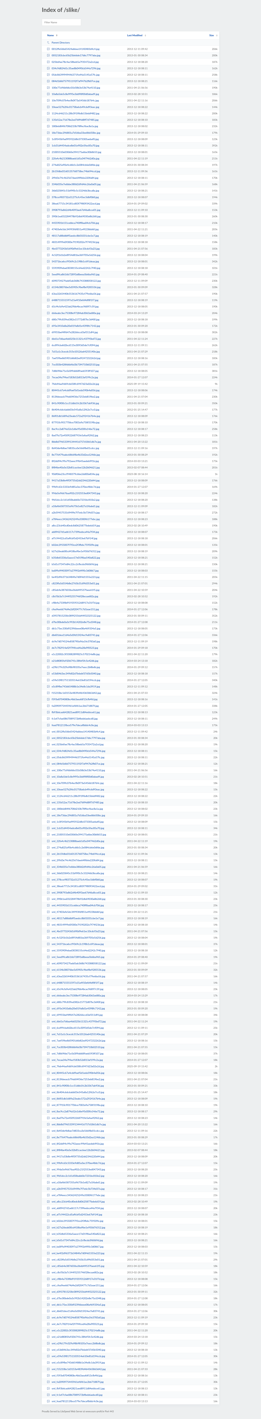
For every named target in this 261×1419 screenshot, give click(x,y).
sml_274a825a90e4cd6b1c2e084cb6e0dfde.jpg (75, 847)
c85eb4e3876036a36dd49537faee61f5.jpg (73, 589)
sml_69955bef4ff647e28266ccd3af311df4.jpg (75, 1014)
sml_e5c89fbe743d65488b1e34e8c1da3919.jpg (76, 1362)
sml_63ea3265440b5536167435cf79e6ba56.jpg (76, 976)
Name (50, 35)
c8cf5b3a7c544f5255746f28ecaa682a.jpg (72, 596)
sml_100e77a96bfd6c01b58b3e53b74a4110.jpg (76, 770)
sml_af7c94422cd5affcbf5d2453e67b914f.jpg (74, 1214)
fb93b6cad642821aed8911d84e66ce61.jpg (73, 712)
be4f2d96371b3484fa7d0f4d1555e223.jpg (73, 576)
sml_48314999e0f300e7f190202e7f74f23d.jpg (75, 924)
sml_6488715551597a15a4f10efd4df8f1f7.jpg (75, 982)
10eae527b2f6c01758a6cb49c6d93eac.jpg (73, 106)
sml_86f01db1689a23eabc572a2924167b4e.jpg (76, 1098)
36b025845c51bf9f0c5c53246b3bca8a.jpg (73, 190)
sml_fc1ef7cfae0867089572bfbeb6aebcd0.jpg (74, 1394)
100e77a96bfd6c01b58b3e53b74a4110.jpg (73, 87)
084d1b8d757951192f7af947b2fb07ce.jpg (73, 81)
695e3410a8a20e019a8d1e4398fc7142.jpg (73, 325)
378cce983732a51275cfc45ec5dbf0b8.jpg (73, 197)
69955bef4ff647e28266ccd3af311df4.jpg (72, 332)
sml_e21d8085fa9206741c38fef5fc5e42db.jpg (75, 1336)
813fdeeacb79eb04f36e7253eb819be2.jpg (73, 396)
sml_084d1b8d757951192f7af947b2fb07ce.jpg (75, 763)
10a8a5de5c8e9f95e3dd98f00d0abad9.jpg (73, 93)
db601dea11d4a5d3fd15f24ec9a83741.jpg (73, 634)
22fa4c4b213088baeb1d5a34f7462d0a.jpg (73, 158)
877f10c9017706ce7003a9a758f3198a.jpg (73, 422)
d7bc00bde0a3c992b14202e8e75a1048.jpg (73, 622)
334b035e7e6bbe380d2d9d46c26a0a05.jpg (74, 184)
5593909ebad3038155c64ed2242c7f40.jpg (73, 267)
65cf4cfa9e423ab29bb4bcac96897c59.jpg (73, 306)
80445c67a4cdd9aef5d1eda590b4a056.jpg (73, 390)
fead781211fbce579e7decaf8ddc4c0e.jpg (72, 725)
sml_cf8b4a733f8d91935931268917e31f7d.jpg (75, 1278)
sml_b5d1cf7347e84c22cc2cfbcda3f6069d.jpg (75, 1240)
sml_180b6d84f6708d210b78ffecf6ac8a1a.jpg (75, 808)
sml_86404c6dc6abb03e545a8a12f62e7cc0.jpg (75, 1092)
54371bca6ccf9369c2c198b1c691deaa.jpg (73, 261)
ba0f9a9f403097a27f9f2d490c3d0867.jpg (73, 570)
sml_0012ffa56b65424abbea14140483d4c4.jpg (75, 731)
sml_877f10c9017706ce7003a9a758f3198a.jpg (75, 1104)
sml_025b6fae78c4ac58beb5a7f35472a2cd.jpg (75, 744)
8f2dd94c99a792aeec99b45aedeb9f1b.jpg (73, 461)
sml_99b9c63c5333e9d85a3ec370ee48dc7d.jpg (76, 1162)
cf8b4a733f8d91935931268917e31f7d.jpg (73, 602)
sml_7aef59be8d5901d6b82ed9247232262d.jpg (76, 1040)
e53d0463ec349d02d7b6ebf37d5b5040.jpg (73, 673)
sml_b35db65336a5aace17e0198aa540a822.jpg (76, 1233)
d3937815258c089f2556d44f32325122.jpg (73, 615)
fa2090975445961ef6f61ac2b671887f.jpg (73, 705)
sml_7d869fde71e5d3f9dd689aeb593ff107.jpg (75, 1053)
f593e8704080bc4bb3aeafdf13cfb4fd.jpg (72, 699)
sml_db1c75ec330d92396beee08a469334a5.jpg (76, 1304)
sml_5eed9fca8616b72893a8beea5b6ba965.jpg (75, 956)
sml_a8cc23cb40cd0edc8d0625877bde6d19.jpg (76, 1201)
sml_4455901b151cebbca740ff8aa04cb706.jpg (75, 905)
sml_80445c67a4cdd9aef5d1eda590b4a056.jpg (75, 1072)
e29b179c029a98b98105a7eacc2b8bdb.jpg (73, 667)
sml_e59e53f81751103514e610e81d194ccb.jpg (76, 1356)
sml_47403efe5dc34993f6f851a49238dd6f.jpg (75, 911)
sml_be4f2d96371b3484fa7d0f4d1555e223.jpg (75, 1253)
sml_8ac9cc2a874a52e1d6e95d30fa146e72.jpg (75, 1111)
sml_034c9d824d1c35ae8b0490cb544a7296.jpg (76, 750)
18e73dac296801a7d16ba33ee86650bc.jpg (73, 132)
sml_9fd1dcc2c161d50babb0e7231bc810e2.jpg (75, 1175)
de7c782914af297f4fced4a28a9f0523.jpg (72, 647)
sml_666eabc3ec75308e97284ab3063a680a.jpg (76, 995)
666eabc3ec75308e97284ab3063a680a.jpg (73, 313)
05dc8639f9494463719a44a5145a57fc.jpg (73, 74)
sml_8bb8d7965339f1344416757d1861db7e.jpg (76, 1124)
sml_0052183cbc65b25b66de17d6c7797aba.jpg (76, 737)
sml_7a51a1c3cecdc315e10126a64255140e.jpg (76, 1034)
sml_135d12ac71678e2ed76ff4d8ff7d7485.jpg (75, 802)
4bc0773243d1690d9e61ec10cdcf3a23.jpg (73, 248)
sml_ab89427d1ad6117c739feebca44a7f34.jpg (75, 1208)
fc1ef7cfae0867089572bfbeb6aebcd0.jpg (72, 718)
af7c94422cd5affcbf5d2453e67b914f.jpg (72, 538)
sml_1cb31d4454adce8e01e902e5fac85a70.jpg (75, 828)
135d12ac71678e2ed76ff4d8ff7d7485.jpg (73, 119)
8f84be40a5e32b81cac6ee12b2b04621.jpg (73, 467)
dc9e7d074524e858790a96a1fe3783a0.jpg (73, 641)
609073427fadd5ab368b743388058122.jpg (74, 280)
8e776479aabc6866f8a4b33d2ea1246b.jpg (73, 454)
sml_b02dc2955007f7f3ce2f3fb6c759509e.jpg (75, 1220)
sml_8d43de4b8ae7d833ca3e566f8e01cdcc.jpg (75, 1130)
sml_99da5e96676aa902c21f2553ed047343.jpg (76, 1169)
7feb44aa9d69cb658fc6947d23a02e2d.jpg (73, 383)
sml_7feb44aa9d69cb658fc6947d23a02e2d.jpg (75, 1066)
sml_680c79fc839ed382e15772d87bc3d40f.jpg (75, 1002)
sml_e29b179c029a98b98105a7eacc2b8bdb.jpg (76, 1343)
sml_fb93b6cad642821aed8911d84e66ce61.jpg (76, 1388)
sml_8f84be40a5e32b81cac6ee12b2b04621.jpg (76, 1150)
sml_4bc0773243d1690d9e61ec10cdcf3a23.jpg (75, 931)
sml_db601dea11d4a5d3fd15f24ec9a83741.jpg (75, 1311)
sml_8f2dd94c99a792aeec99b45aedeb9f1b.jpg (75, 1143)
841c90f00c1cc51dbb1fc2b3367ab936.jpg (73, 403)
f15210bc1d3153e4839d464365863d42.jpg (74, 692)
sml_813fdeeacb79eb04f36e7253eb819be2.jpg (75, 1079)
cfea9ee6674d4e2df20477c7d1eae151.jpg (73, 609)
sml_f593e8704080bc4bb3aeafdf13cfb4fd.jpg (74, 1375)
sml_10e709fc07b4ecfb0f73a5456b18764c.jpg (75, 782)
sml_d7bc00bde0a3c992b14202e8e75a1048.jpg (76, 1298)
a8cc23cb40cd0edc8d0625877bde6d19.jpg (73, 525)
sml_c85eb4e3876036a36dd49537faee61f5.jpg (75, 1265)
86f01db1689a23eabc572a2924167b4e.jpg (73, 415)
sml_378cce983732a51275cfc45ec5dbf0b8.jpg (75, 879)
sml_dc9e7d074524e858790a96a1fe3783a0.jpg (76, 1317)
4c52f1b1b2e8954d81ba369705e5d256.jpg (73, 254)
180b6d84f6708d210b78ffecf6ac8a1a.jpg (72, 126)
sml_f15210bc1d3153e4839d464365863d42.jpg (76, 1369)
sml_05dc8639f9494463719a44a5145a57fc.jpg (75, 757)
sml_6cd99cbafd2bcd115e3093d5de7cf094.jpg (75, 1027)
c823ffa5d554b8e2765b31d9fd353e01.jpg (73, 583)
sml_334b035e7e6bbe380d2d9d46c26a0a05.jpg (76, 866)
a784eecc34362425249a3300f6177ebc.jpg (73, 519)
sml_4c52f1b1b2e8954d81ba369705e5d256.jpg (76, 937)
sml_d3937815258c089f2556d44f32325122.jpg (76, 1291)
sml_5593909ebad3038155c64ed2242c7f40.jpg (76, 950)
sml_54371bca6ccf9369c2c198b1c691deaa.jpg (75, 943)
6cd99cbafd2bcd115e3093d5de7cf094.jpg (73, 345)
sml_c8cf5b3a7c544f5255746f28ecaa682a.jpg (75, 1272)
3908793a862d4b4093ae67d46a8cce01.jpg (73, 209)
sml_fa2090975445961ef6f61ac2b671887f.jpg (75, 1381)
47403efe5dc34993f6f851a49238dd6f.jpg (73, 229)
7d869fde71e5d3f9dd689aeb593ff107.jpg (73, 370)
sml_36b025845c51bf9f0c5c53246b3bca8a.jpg (75, 873)
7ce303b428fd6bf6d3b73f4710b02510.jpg (73, 364)
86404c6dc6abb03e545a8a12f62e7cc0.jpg (73, 409)
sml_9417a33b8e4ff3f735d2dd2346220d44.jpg (75, 1156)
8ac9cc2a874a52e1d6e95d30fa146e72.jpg (73, 428)
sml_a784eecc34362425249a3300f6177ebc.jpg (76, 1195)
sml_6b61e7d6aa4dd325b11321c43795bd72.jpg (76, 1021)
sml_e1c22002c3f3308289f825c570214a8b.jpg (75, 1330)
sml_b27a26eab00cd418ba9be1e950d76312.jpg (76, 1227)
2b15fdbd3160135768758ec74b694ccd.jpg (73, 171)
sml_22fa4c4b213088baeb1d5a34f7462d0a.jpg (75, 841)
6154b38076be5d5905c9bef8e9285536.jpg (74, 287)
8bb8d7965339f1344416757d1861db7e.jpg (74, 441)
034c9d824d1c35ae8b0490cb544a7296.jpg (73, 68)
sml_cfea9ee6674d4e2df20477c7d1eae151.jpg (75, 1285)
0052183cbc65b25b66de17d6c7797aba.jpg (73, 55)
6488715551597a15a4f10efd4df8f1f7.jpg (72, 300)
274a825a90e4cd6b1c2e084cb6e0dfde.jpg (73, 164)
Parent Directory (58, 42)
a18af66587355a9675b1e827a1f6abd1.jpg (73, 506)
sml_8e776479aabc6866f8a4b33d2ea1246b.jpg (76, 1137)
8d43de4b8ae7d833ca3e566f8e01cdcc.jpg (73, 448)
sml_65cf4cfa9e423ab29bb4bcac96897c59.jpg (75, 989)
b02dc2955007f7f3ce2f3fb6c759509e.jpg (72, 544)
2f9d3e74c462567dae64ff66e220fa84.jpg (72, 177)
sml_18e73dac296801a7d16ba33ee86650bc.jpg (76, 815)
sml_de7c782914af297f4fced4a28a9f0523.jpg (75, 1323)
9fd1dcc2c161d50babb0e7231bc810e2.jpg (73, 499)
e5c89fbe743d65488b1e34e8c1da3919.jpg (73, 686)
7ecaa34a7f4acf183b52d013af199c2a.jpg (72, 377)
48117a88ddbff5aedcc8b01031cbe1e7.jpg (73, 235)
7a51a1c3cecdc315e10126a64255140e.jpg (73, 351)
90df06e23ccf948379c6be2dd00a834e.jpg (73, 473)
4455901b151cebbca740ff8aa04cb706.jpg (73, 222)
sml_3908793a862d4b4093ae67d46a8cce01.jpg (76, 892)
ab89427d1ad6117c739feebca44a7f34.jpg (73, 531)
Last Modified (134, 35)
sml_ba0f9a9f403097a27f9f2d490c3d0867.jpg (75, 1246)
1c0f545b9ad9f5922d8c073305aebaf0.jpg (73, 139)
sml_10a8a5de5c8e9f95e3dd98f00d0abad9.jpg (75, 776)
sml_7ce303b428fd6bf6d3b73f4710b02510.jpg (75, 1047)
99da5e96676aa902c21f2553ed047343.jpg (73, 493)
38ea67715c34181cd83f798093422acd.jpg (73, 203)
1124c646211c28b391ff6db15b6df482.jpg (73, 113)
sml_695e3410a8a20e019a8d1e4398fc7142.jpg (76, 1008)
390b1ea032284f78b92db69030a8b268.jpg (74, 216)
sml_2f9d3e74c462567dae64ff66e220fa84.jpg (75, 860)
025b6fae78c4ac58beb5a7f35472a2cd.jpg (73, 61)
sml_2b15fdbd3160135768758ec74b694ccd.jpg (76, 853)
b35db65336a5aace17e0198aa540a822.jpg (73, 557)
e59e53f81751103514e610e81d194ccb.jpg (73, 680)
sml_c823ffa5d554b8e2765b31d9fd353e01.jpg (75, 1259)
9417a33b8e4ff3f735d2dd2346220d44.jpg (73, 480)
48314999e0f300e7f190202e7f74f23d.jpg (73, 242)
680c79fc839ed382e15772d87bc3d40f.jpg (73, 319)
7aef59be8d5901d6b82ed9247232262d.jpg (73, 358)
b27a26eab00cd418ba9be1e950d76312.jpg (73, 551)
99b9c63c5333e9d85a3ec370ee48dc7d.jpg (73, 486)
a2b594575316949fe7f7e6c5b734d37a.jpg (73, 512)
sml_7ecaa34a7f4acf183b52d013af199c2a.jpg (75, 1059)
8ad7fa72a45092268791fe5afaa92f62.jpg (72, 435)
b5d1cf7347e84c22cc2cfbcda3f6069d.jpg (72, 564)
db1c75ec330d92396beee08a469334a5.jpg (73, 628)
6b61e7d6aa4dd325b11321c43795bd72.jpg (74, 338)
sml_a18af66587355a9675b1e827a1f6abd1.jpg (75, 1182)
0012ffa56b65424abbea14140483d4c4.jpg (73, 48)
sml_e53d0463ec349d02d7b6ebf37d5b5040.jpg (76, 1349)
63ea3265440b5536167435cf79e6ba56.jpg (73, 293)
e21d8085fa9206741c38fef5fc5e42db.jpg (72, 660)
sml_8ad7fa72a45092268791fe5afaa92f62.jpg (75, 1117)
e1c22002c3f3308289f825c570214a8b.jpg (73, 654)
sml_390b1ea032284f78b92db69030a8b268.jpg (76, 898)
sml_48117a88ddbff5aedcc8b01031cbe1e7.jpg (75, 918)
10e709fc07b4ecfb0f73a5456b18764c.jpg (73, 100)
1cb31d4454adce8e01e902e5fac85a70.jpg (73, 145)
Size (211, 35)
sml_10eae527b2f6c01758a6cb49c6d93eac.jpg (75, 789)
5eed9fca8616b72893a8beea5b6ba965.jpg (73, 274)
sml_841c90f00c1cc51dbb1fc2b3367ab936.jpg (75, 1085)
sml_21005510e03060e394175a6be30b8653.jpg (76, 834)
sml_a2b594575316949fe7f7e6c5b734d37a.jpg (75, 1188)
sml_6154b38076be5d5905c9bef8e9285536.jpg (76, 969)
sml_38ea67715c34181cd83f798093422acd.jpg (76, 886)
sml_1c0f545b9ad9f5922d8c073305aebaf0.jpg (75, 821)
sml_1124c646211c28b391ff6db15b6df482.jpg (75, 795)
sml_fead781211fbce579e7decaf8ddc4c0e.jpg (75, 1401)
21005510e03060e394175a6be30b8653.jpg (74, 152)
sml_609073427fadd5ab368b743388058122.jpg (76, 963)
